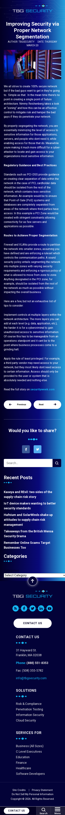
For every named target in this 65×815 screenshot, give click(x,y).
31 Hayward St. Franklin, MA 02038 (29, 652)
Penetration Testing (29, 709)
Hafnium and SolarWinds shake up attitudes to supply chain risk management (28, 519)
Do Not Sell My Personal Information (32, 794)
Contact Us (16, 810)
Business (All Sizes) (30, 746)
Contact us (32, 623)
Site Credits (19, 790)
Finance (21, 762)
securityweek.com (42, 389)
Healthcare (23, 768)
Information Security (30, 715)
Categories (11, 570)
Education (23, 757)
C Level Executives (29, 751)
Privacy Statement (42, 790)
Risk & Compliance (29, 704)
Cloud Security (26, 720)
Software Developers (30, 774)
